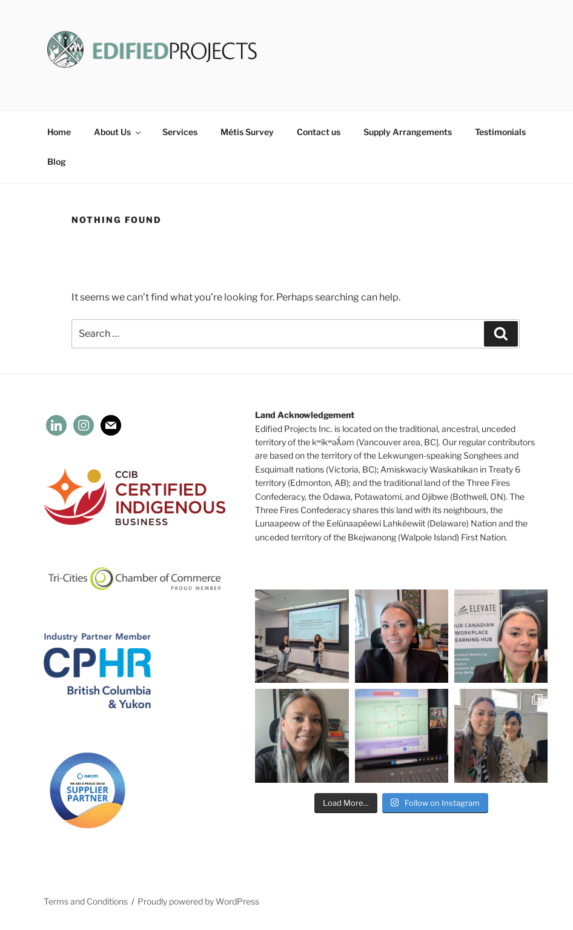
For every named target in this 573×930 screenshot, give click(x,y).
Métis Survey (247, 132)
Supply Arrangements (407, 132)
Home (59, 132)
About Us (118, 132)
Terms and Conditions (86, 901)
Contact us (318, 132)
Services (179, 132)
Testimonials (500, 132)
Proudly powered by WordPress (198, 901)
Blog (56, 161)
